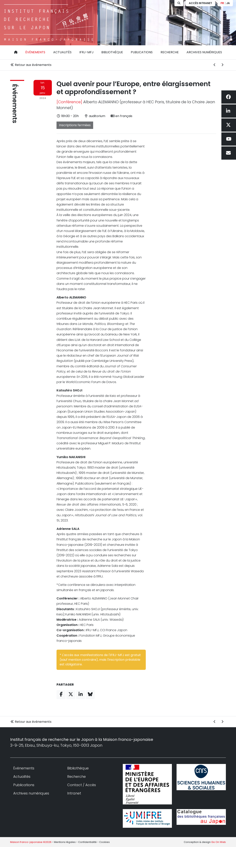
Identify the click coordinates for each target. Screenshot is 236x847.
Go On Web (218, 842)
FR (222, 3)
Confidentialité (87, 842)
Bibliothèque (112, 52)
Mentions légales (65, 842)
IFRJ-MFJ (86, 52)
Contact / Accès (81, 784)
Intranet (74, 793)
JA (228, 3)
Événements (35, 52)
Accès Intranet (200, 3)
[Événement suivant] (222, 65)
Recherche (170, 52)
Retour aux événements (30, 65)
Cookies (104, 842)
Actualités (62, 52)
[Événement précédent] (214, 65)
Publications (142, 52)
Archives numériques (204, 52)
